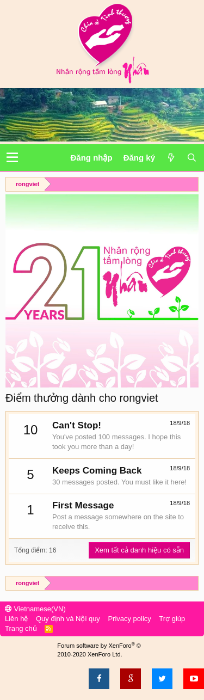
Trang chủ (21, 628)
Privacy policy (129, 619)
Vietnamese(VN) (35, 609)
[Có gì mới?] (170, 158)
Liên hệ (16, 619)
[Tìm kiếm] (191, 158)
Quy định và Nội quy (68, 619)
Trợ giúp (172, 619)
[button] (12, 157)
